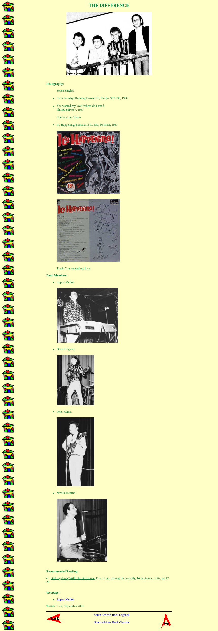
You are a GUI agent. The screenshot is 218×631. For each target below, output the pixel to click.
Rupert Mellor (65, 599)
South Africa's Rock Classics (111, 622)
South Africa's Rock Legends (112, 615)
